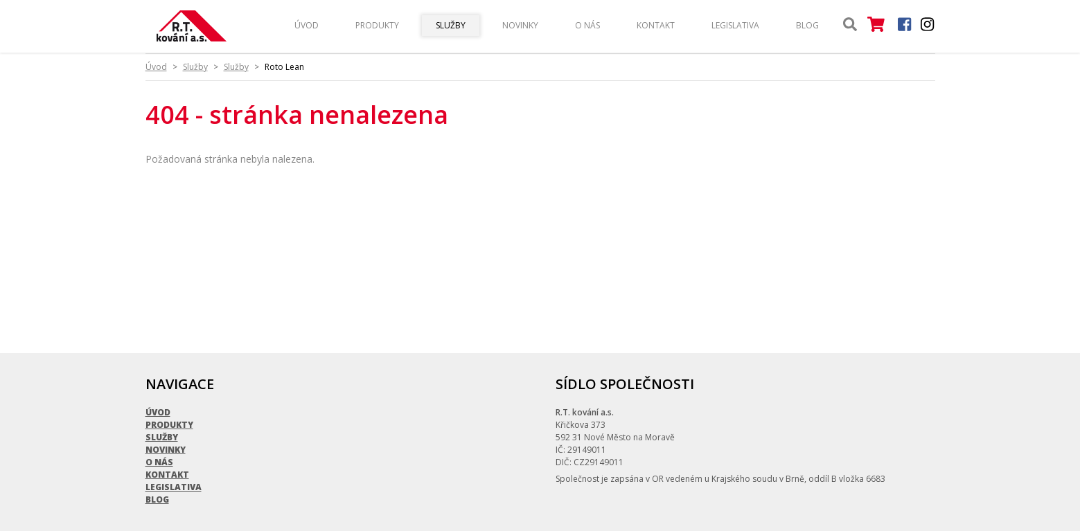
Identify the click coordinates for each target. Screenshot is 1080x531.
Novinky (520, 25)
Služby (451, 25)
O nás (587, 25)
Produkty (377, 25)
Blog (807, 25)
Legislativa (735, 25)
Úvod (306, 25)
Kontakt (656, 25)
